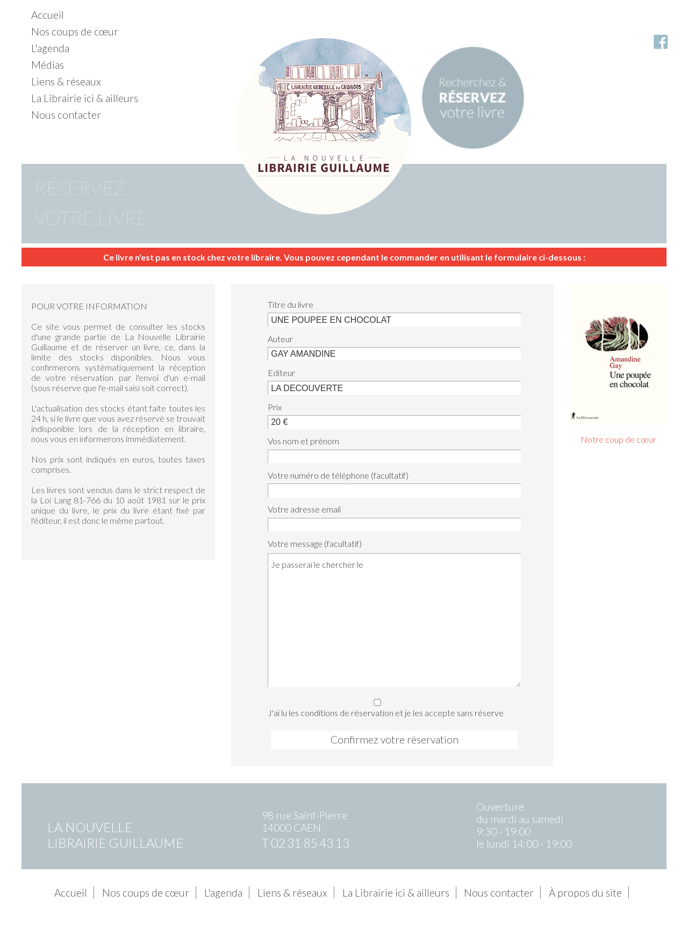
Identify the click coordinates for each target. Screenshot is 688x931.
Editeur (281, 372)
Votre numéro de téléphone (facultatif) (338, 475)
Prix (275, 407)
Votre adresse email (304, 509)
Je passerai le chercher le (394, 620)
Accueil (47, 15)
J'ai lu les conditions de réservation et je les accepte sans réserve (391, 706)
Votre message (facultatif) (315, 543)
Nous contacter (66, 115)
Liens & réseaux (66, 81)
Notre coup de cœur (618, 439)
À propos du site (585, 892)
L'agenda (50, 48)
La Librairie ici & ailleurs (84, 98)
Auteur (280, 339)
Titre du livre (290, 304)
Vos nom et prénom (303, 441)
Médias (47, 65)
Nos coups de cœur (74, 31)
